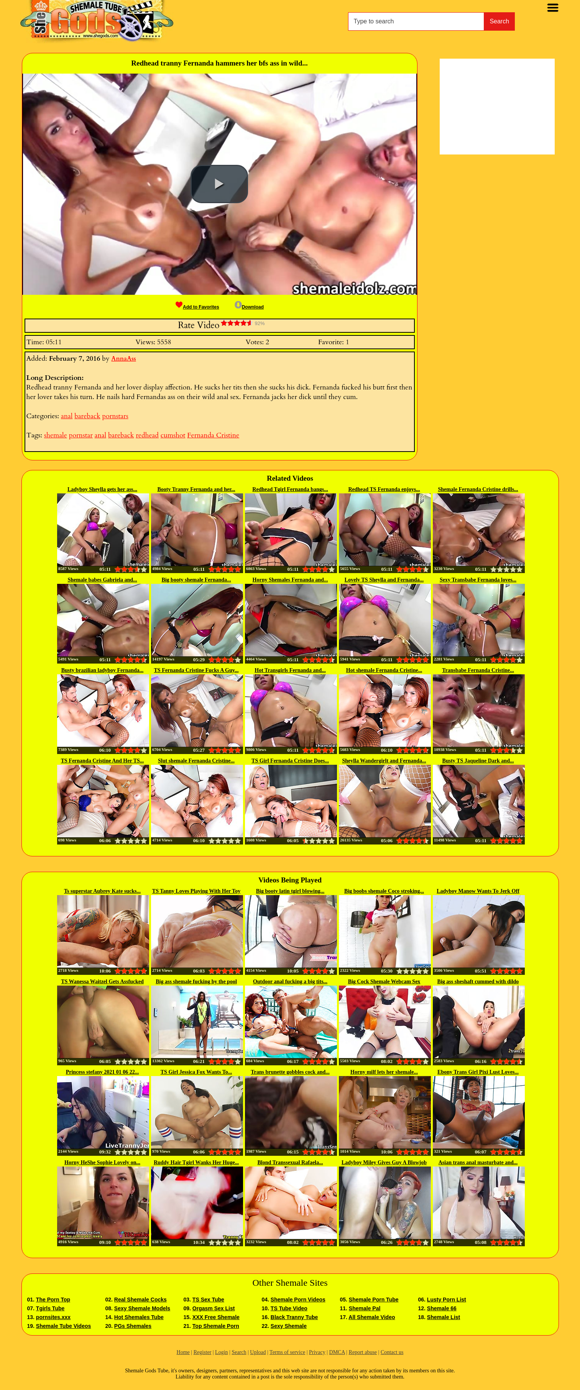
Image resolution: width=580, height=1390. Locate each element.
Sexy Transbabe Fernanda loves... (478, 580)
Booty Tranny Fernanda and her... (196, 489)
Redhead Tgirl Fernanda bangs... (290, 489)
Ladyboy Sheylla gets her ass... (102, 489)
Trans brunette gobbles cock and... (290, 1072)
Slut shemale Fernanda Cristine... (196, 761)
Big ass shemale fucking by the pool (196, 981)
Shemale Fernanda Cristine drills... (478, 489)
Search (499, 21)
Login (221, 1352)
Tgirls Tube (50, 1308)
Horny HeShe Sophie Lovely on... (102, 1162)
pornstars (115, 416)
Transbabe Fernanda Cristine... (478, 670)
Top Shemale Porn (215, 1326)
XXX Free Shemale (216, 1317)
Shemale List (443, 1317)
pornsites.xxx (53, 1317)
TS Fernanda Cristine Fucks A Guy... (196, 670)
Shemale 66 (442, 1308)
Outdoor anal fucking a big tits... (290, 981)
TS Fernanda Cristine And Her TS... (102, 761)
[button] (219, 184)
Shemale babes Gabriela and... (102, 580)
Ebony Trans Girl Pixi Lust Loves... (478, 1072)
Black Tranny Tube (294, 1317)
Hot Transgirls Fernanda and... (290, 670)
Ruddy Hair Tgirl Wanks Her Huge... (196, 1162)
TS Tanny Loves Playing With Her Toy (196, 891)
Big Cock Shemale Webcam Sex (384, 981)
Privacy (317, 1352)
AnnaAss (123, 359)
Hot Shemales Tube (139, 1317)
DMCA (337, 1352)
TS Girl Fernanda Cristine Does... (290, 761)
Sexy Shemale (289, 1326)
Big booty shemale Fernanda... (196, 580)
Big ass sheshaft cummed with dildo (478, 981)
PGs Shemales (132, 1326)
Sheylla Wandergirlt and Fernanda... (384, 761)
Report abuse (363, 1352)
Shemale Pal (365, 1308)
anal (66, 416)
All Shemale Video (371, 1317)
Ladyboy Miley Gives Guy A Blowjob (384, 1162)
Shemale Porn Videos (298, 1299)
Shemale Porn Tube (374, 1299)
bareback (87, 416)
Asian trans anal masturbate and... (478, 1162)
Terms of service (287, 1352)
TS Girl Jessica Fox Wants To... (196, 1072)
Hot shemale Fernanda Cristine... (384, 670)
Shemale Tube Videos (63, 1326)
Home (183, 1352)
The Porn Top (53, 1299)
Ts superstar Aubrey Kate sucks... (102, 891)
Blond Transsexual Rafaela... (290, 1162)
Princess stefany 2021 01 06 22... (102, 1072)
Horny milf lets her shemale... (384, 1072)
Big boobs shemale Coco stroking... (384, 891)
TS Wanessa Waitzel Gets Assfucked (102, 981)
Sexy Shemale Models (142, 1308)
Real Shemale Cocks (140, 1299)
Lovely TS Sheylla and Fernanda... (384, 580)
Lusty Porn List (446, 1299)
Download (249, 307)
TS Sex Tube (208, 1299)
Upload (258, 1352)
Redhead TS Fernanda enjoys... (384, 489)
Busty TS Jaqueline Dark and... (478, 761)
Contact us (392, 1352)
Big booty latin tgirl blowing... (290, 891)
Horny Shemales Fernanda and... (290, 580)
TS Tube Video (289, 1308)
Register (203, 1352)
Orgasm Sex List (213, 1308)
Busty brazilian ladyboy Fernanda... (102, 670)
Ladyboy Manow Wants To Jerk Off (478, 891)
